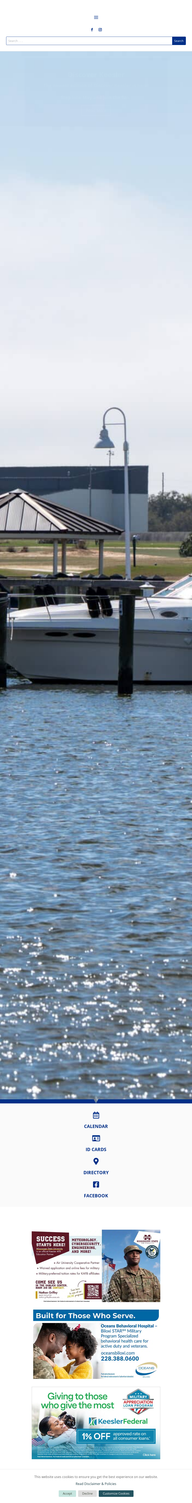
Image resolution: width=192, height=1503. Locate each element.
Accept (67, 1493)
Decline (87, 1493)
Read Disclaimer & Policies (96, 1484)
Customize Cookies (116, 1493)
